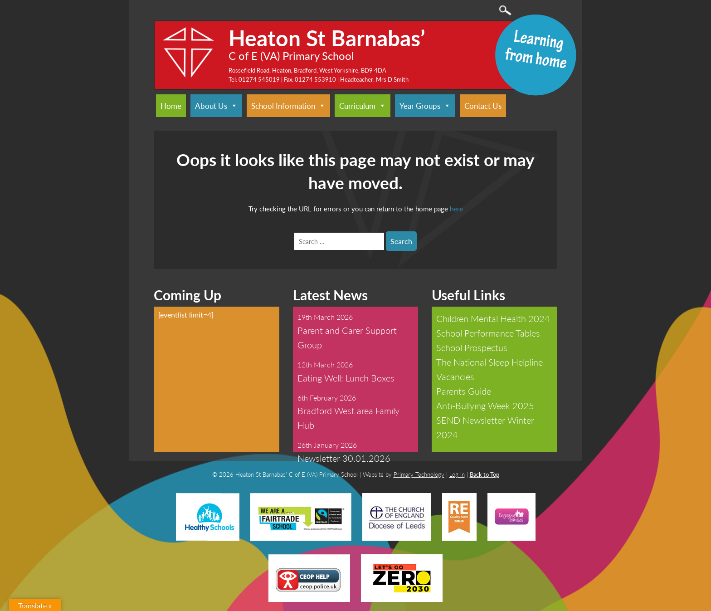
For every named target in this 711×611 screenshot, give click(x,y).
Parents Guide (463, 391)
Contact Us (483, 105)
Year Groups (425, 105)
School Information (288, 105)
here (456, 208)
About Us (216, 105)
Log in (457, 474)
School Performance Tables (488, 333)
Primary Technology (419, 474)
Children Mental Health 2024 (493, 318)
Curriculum (362, 105)
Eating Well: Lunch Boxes (345, 377)
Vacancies (455, 376)
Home (171, 105)
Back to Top (484, 474)
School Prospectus (471, 347)
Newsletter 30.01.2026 (343, 458)
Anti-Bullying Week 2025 (485, 405)
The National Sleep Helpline (489, 362)
